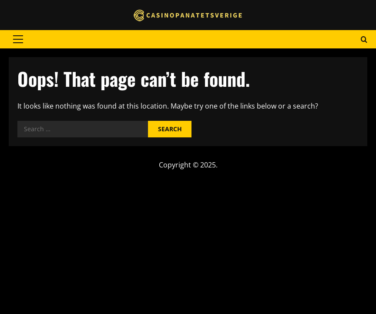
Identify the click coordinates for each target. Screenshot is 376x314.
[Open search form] (364, 39)
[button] (18, 39)
